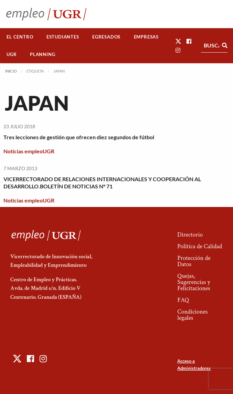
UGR (12, 54)
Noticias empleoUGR (28, 151)
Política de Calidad (199, 246)
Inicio (11, 71)
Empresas (146, 37)
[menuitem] (20, 37)
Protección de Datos (193, 261)
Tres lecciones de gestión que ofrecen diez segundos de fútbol (78, 137)
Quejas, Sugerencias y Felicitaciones (193, 282)
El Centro (20, 37)
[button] (178, 41)
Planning (42, 54)
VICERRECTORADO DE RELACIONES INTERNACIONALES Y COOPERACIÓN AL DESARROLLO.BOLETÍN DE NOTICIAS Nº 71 (102, 182)
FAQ (183, 300)
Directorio (190, 235)
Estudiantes (62, 37)
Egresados (106, 37)
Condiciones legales (192, 315)
